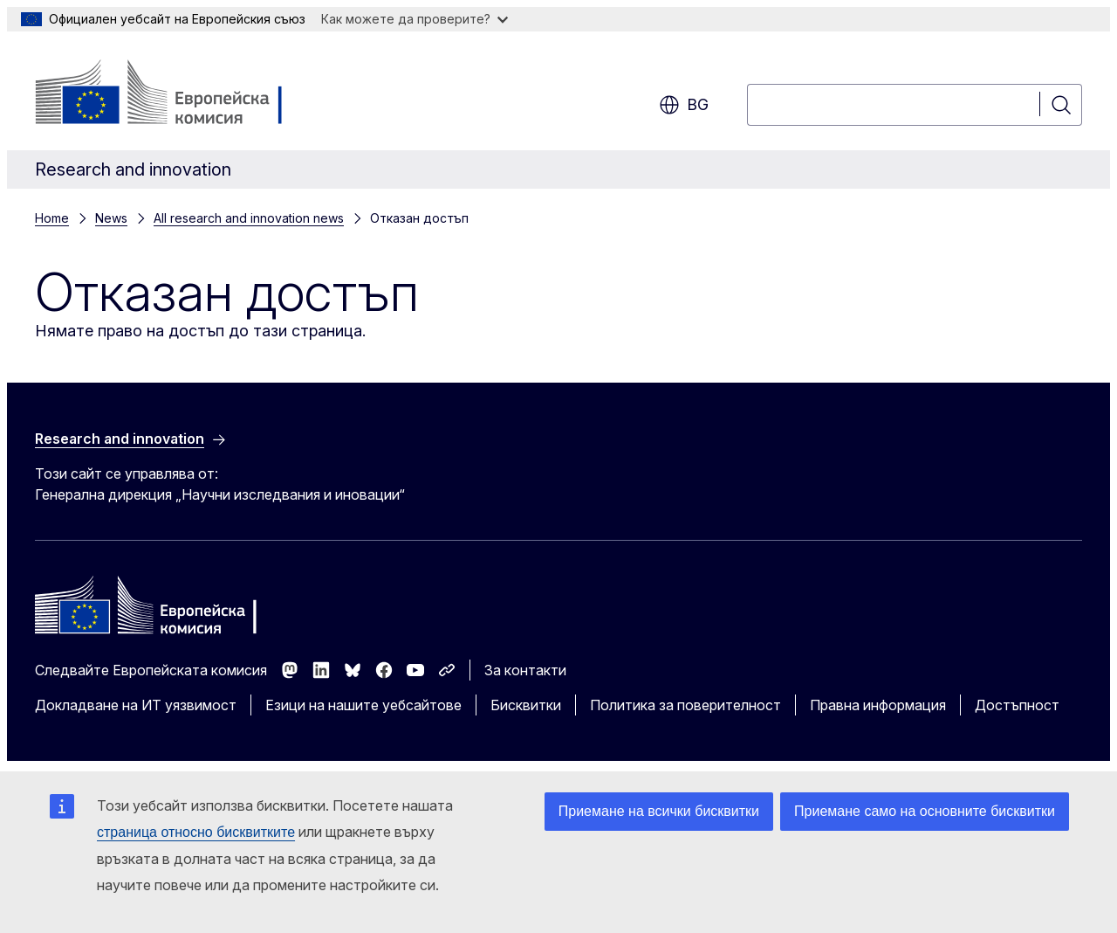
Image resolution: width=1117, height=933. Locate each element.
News (111, 218)
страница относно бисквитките (196, 832)
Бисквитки (525, 705)
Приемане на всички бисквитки (658, 811)
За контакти (525, 670)
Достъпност (1017, 705)
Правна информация (878, 705)
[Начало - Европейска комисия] (176, 94)
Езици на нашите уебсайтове (363, 705)
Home (52, 218)
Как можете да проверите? (414, 18)
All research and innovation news (249, 218)
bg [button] (684, 104)
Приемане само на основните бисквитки (924, 811)
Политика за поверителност (685, 705)
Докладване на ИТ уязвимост (135, 705)
